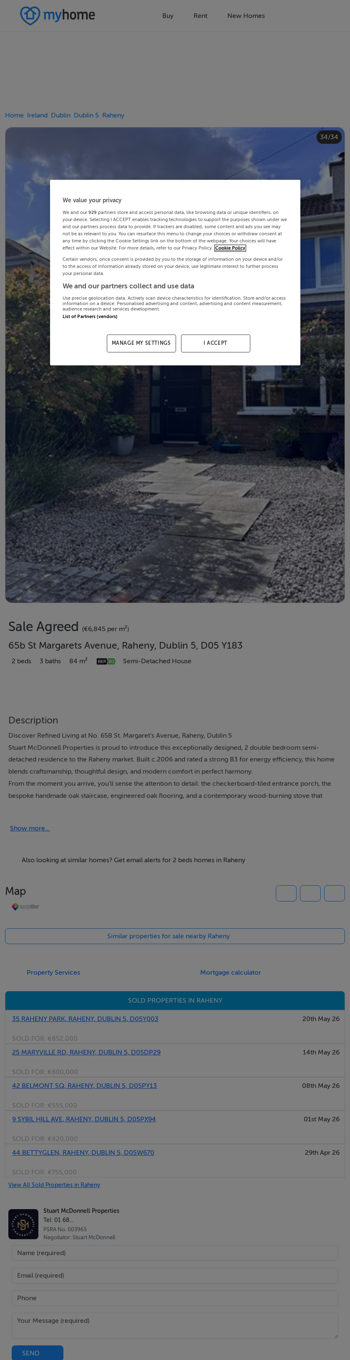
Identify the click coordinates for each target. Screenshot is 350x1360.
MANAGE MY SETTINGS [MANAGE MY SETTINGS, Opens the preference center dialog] (141, 343)
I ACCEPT (215, 343)
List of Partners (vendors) (90, 316)
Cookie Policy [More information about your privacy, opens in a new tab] (230, 248)
